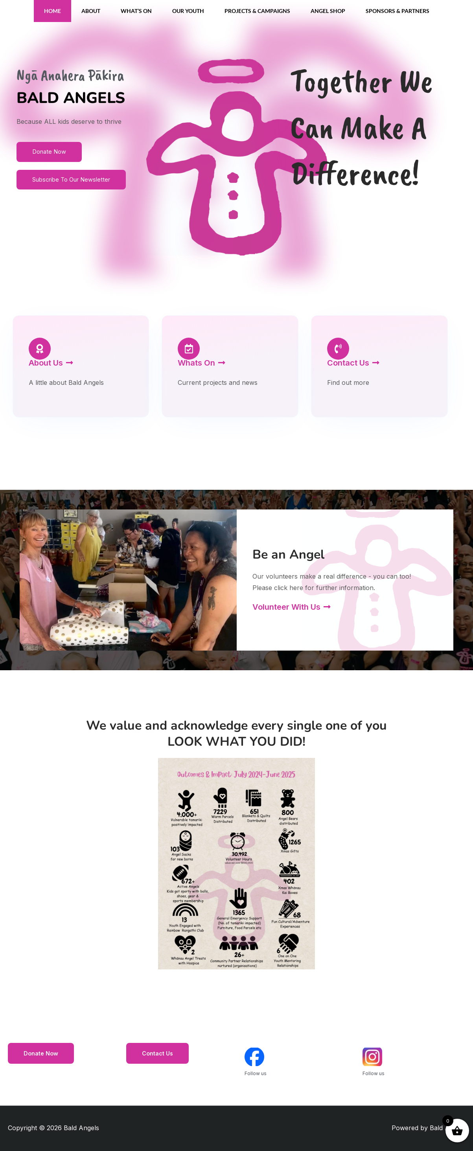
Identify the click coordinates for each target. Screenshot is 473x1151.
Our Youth (188, 10)
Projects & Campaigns (257, 10)
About (90, 10)
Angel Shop (328, 10)
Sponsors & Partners (397, 10)
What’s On (136, 10)
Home (52, 10)
